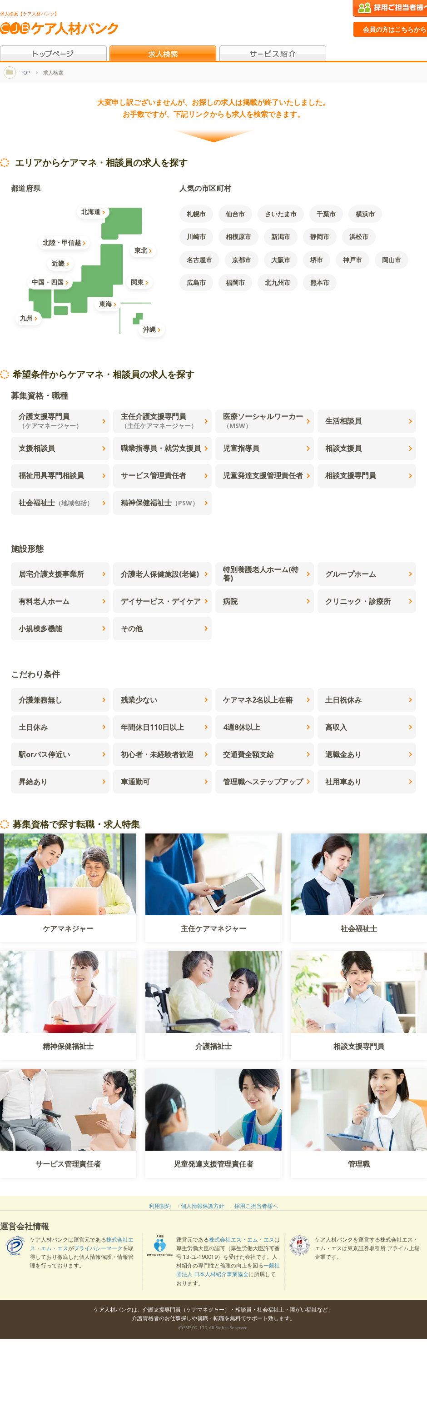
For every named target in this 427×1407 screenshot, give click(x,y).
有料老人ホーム (62, 601)
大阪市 (280, 259)
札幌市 (196, 214)
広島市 (196, 282)
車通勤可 (164, 782)
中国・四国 (50, 282)
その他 (164, 629)
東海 (107, 303)
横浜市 (365, 214)
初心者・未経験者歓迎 (164, 754)
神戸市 (352, 259)
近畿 (60, 263)
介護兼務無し (62, 700)
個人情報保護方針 (202, 1206)
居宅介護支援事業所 (62, 574)
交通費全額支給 (266, 754)
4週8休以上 (266, 727)
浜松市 (358, 236)
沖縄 (151, 329)
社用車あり (368, 782)
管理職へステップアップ (266, 782)
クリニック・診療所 (368, 601)
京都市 (241, 259)
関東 (139, 282)
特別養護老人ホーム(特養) (266, 573)
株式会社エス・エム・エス (241, 1239)
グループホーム (368, 574)
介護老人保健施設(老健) (164, 574)
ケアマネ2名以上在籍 (266, 700)
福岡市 (235, 282)
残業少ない (164, 700)
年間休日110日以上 (164, 727)
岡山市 (391, 259)
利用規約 (160, 1206)
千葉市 (326, 214)
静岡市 (319, 236)
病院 (266, 601)
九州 (28, 318)
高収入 (368, 727)
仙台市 (235, 214)
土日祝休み (368, 700)
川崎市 (196, 236)
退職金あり (368, 754)
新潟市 (280, 236)
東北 (143, 250)
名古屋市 (199, 259)
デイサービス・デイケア (164, 601)
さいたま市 (281, 214)
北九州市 (277, 282)
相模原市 (238, 236)
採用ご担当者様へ (256, 1206)
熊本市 (319, 282)
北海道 (93, 211)
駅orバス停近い (62, 754)
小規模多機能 (62, 629)
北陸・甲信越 (64, 242)
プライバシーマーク (98, 1248)
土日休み (62, 727)
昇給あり (62, 782)
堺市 (316, 259)
